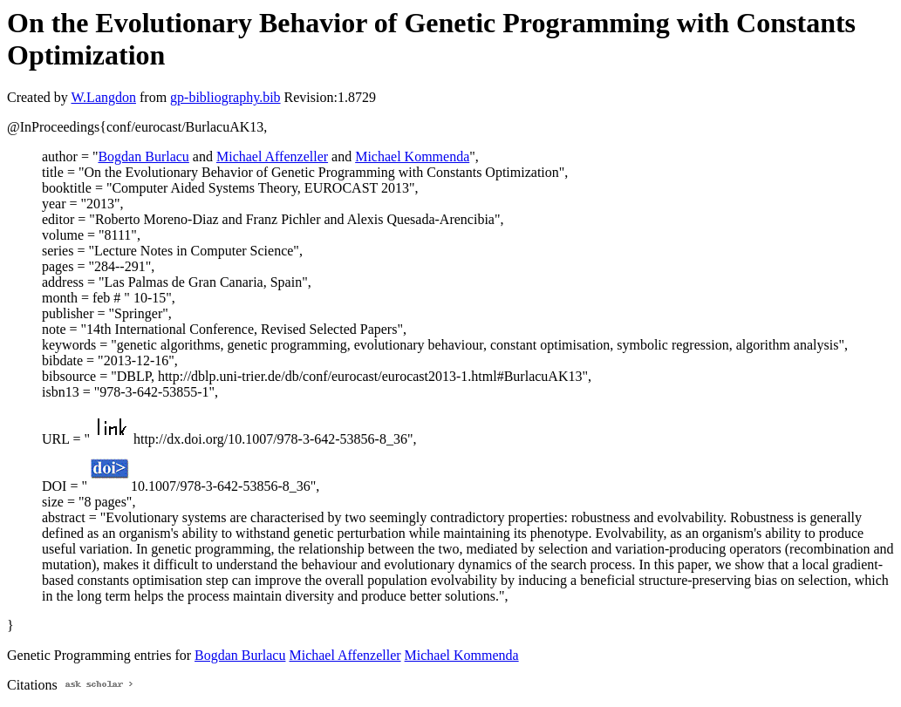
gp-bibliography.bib (225, 97)
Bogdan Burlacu (143, 156)
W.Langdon (103, 97)
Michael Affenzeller (272, 156)
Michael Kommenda (412, 156)
